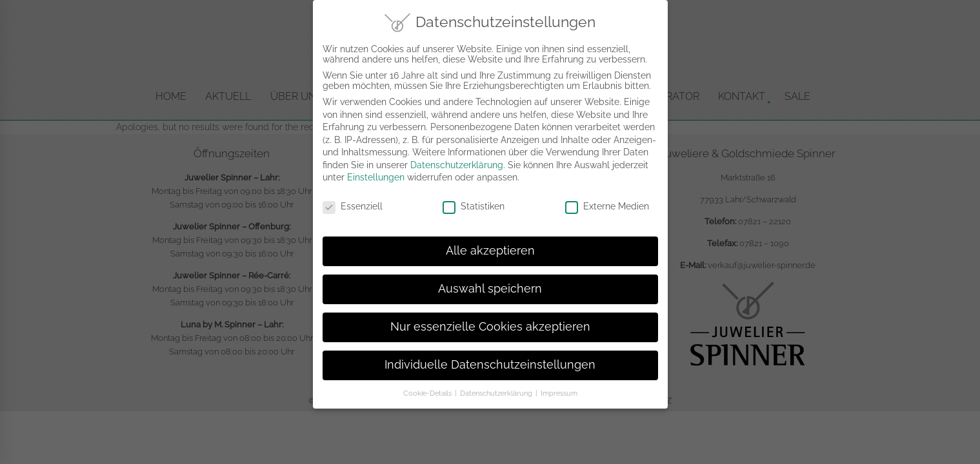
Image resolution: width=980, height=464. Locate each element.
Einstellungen (376, 169)
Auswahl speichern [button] (490, 280)
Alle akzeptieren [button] (490, 242)
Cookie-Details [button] (428, 385)
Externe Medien (607, 198)
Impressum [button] (559, 385)
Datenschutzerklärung (456, 156)
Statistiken (474, 198)
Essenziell (353, 198)
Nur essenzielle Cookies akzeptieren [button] (490, 318)
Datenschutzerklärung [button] (497, 385)
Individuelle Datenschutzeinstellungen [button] (490, 356)
